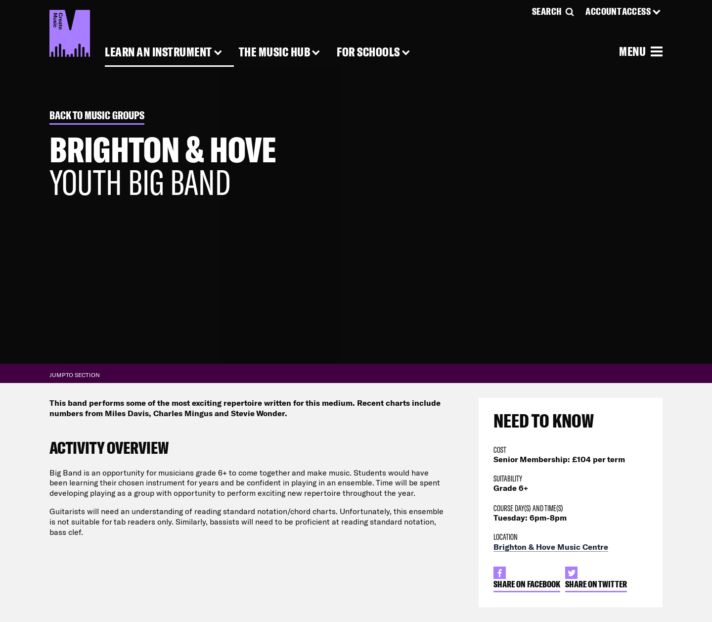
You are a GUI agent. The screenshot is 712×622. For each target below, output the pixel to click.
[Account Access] (624, 11)
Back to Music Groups (96, 115)
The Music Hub (275, 52)
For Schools (368, 52)
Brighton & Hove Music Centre (550, 546)
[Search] (554, 11)
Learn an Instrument (158, 52)
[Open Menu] (641, 51)
